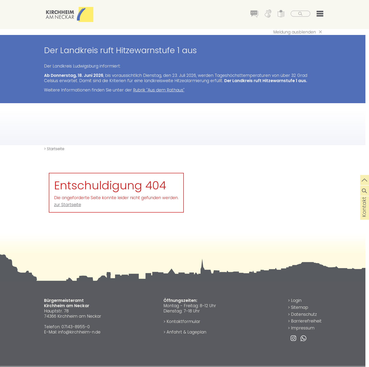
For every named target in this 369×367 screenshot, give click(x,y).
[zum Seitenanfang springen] (364, 180)
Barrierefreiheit (306, 321)
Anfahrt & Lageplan (186, 332)
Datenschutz (304, 314)
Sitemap (299, 307)
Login (296, 300)
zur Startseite (67, 205)
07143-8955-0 (76, 327)
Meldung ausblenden (294, 32)
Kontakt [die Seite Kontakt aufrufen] (364, 214)
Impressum (302, 328)
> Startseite (54, 148)
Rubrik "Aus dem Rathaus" (158, 90)
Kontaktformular (183, 321)
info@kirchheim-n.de (79, 332)
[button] (320, 15)
